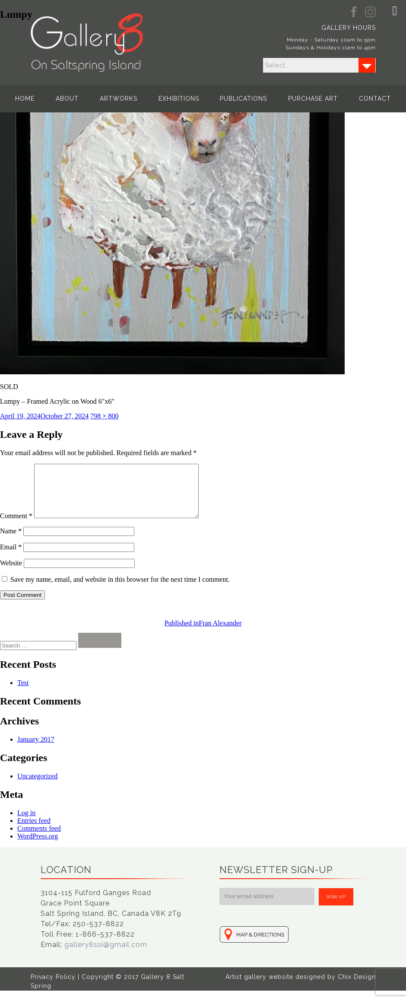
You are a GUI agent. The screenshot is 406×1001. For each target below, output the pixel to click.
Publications (235, 98)
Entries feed (34, 831)
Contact (349, 98)
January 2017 (35, 749)
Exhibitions (179, 98)
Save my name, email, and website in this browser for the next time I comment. (120, 589)
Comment (16, 526)
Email (11, 557)
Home (50, 98)
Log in (26, 823)
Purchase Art (296, 98)
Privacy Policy (53, 987)
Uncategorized (37, 786)
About (84, 98)
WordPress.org (37, 846)
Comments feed (39, 838)
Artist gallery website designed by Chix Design (300, 987)
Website (11, 573)
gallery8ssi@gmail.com (105, 955)
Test (23, 693)
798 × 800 (104, 416)
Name (11, 541)
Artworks (127, 98)
